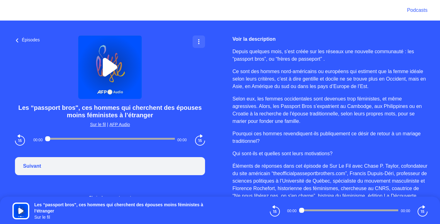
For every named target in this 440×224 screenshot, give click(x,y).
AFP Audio (119, 124)
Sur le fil (98, 124)
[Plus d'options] (199, 41)
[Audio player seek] (110, 139)
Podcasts (417, 10)
